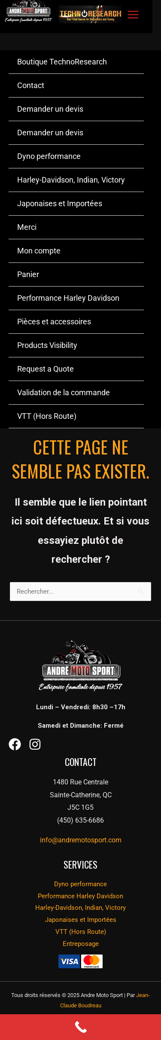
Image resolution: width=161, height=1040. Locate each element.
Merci (26, 227)
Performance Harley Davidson (68, 297)
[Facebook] (15, 744)
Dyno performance (49, 156)
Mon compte (39, 250)
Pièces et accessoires (54, 321)
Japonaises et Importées (59, 203)
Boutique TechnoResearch (62, 61)
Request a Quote (45, 368)
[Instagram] (35, 744)
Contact (30, 85)
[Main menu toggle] (133, 14)
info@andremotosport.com (81, 840)
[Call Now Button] (80, 1027)
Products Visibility (47, 345)
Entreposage (81, 944)
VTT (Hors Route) (46, 416)
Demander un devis (50, 108)
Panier (28, 274)
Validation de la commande (63, 392)
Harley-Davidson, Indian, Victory (71, 179)
